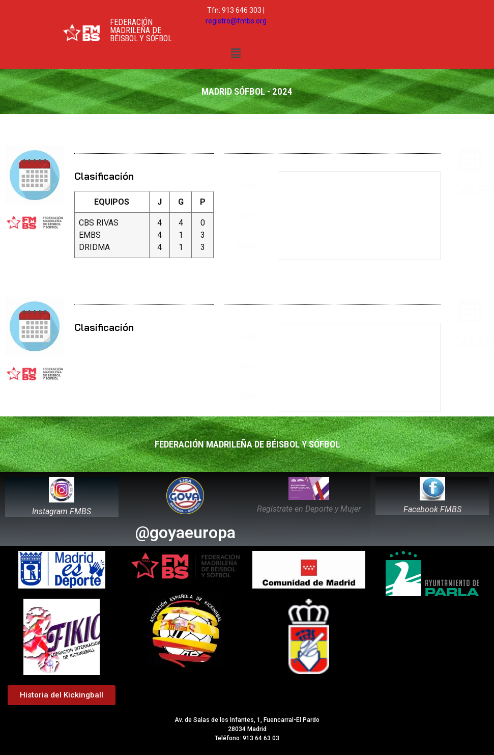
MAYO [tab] (248, 215)
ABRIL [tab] (248, 245)
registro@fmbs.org (236, 21)
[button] (235, 53)
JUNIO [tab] (248, 186)
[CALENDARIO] (470, 158)
